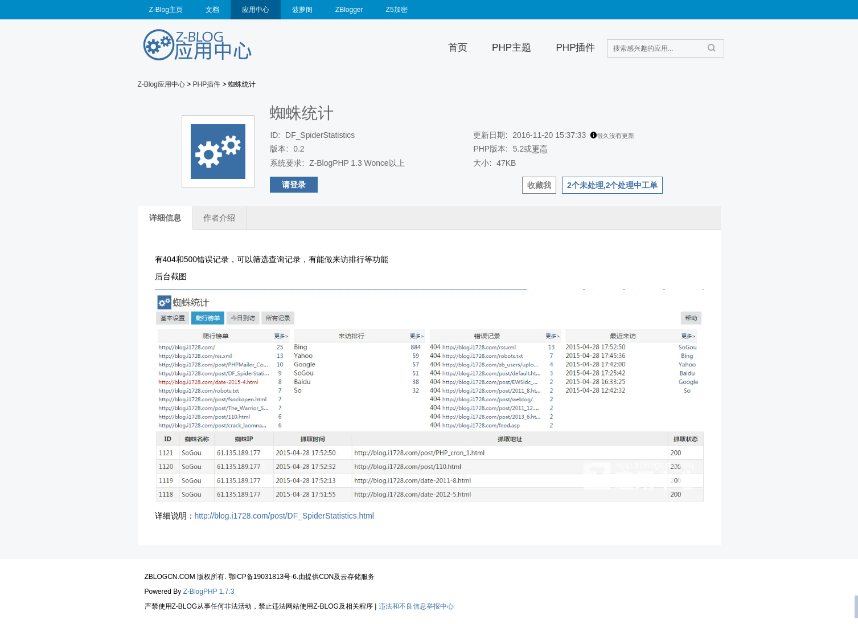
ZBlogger (349, 10)
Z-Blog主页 (166, 10)
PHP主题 (511, 47)
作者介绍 (219, 217)
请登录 (294, 184)
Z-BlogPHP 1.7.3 (209, 592)
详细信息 (165, 217)
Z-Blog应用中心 (161, 84)
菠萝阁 (302, 10)
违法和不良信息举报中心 (416, 606)
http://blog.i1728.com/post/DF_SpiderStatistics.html (284, 515)
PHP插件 (575, 47)
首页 (457, 47)
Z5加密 (397, 10)
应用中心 (255, 10)
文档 (212, 10)
